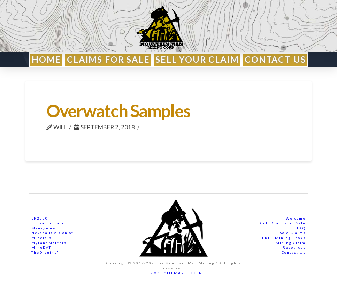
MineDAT (41, 247)
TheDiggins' (45, 252)
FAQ (301, 228)
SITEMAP (174, 273)
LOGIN (195, 273)
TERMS (152, 273)
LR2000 (39, 218)
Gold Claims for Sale (283, 223)
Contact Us (294, 252)
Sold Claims (293, 233)
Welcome (296, 218)
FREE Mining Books (284, 238)
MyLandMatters (49, 242)
